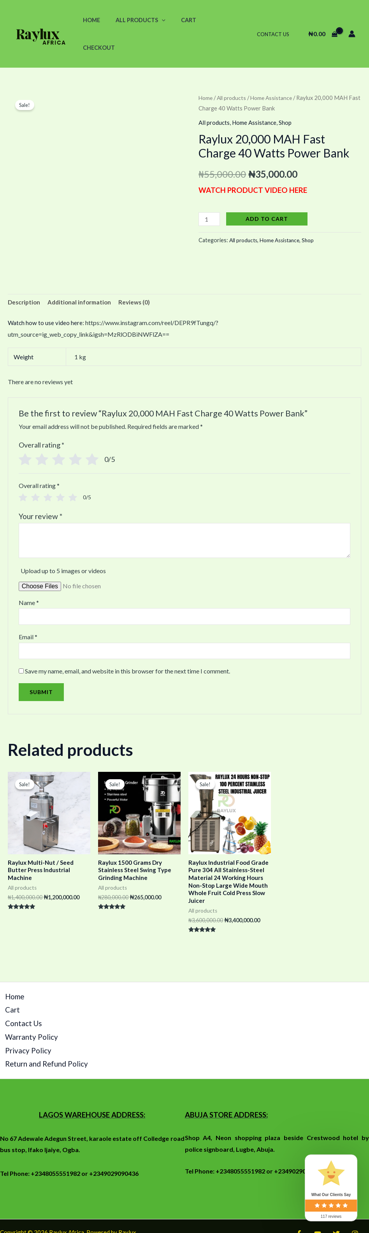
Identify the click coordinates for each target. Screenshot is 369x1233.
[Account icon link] (351, 20)
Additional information (82, 275)
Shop (289, 94)
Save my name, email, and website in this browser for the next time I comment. (127, 646)
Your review (40, 489)
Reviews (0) (139, 275)
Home (89, 20)
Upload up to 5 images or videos (63, 544)
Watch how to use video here (46, 296)
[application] (155, 20)
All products (233, 69)
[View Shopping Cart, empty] (323, 20)
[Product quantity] (210, 191)
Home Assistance (275, 69)
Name (29, 575)
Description (25, 275)
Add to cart (268, 190)
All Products (134, 20)
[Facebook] (298, 1200)
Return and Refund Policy (33, 1031)
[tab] (25, 275)
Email (28, 611)
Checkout (212, 20)
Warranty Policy (21, 1009)
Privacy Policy (19, 1020)
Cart (177, 20)
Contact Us (276, 20)
